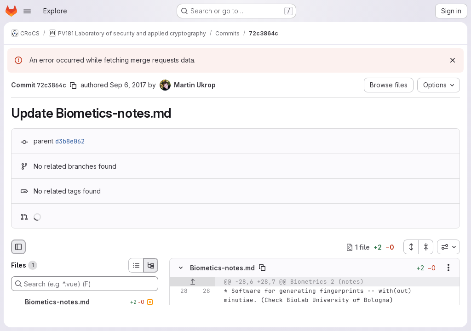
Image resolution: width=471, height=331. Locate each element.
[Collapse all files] (426, 247)
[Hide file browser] (18, 247)
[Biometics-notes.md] (84, 302)
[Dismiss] (452, 60)
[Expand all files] (410, 247)
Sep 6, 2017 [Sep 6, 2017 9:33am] (128, 85)
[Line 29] (180, 309)
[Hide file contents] (180, 268)
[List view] (135, 265)
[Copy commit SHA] (73, 85)
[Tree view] (151, 265)
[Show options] (448, 268)
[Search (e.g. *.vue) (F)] (84, 283)
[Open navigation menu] (27, 11)
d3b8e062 (70, 141)
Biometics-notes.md (222, 268)
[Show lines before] (192, 282)
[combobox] (448, 247)
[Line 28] (180, 291)
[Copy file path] (262, 268)
